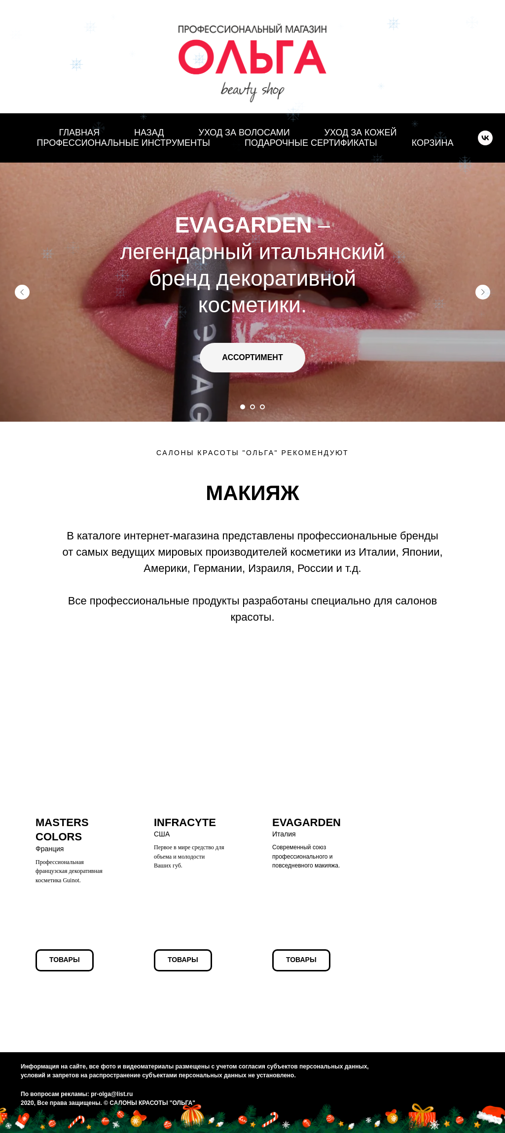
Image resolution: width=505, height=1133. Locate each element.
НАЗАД (149, 132)
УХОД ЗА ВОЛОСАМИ (243, 132)
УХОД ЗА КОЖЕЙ (361, 132)
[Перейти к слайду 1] (242, 406)
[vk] (485, 138)
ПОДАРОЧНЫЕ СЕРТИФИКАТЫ (311, 143)
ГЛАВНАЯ (79, 132)
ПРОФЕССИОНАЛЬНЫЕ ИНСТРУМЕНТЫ (123, 143)
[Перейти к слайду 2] (252, 406)
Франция (62, 836)
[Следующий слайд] (482, 292)
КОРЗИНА (433, 143)
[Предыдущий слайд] (22, 292)
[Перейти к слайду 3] (262, 406)
